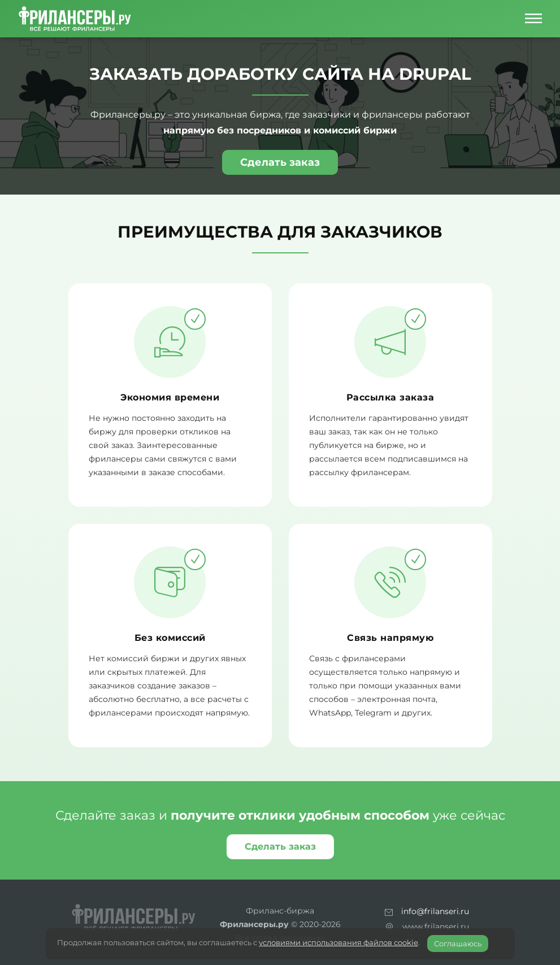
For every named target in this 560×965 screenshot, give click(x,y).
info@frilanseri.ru (435, 911)
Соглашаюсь (457, 943)
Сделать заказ (280, 162)
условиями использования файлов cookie (338, 942)
